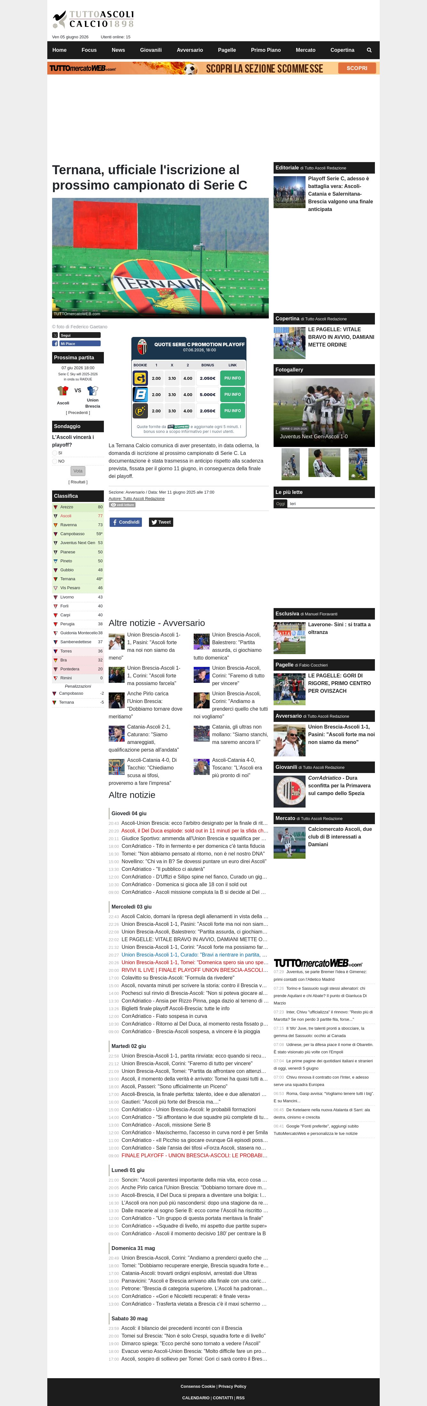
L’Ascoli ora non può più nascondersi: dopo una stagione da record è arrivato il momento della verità (235, 1203)
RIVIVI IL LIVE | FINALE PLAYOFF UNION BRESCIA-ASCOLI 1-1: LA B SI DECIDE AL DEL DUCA (234, 970)
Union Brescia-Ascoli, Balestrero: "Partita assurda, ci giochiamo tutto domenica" (212, 931)
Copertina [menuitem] (342, 50)
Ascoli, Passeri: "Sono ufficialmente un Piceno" (174, 1086)
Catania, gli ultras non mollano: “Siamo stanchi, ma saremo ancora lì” (240, 734)
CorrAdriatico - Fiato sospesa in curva (164, 1016)
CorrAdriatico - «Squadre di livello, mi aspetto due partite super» (194, 1226)
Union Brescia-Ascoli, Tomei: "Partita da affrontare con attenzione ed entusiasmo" (214, 1071)
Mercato (285, 818)
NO (61, 461)
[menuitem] (369, 50)
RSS (240, 1397)
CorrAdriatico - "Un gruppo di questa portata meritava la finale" (192, 1218)
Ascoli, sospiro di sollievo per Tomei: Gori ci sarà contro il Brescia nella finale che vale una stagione (233, 1359)
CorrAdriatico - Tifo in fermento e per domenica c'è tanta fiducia (193, 846)
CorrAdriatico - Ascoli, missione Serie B (166, 1125)
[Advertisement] (189, 573)
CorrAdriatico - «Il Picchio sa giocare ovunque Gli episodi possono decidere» (208, 1140)
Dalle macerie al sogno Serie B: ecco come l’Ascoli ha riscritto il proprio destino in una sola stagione (235, 1210)
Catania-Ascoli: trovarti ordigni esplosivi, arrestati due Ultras (189, 1273)
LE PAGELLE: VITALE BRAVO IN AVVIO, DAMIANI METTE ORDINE (200, 939)
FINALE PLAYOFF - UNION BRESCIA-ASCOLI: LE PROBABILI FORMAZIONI (211, 1155)
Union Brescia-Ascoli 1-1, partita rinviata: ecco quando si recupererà (199, 1055)
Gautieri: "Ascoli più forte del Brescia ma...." (171, 1102)
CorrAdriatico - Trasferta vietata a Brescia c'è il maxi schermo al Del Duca (205, 1304)
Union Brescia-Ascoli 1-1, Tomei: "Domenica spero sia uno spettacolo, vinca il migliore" (220, 962)
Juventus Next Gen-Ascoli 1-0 (314, 436)
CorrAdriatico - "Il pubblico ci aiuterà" (163, 869)
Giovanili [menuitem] (151, 50)
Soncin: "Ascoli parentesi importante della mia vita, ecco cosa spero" (199, 1180)
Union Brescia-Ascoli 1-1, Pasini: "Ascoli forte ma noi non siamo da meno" (205, 924)
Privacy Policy (232, 1386)
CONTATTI (223, 1397)
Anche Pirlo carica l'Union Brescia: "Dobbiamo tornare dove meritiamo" (201, 1187)
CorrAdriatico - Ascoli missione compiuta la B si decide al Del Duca (197, 892)
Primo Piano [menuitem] (266, 50)
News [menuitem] (118, 50)
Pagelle (284, 665)
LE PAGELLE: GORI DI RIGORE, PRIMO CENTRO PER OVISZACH (339, 683)
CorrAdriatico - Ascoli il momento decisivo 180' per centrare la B (194, 1233)
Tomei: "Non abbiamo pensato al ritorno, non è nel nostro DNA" (193, 853)
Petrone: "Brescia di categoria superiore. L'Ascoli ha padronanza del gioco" (206, 1288)
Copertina (287, 318)
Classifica (66, 496)
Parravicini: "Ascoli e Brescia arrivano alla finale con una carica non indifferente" (212, 1281)
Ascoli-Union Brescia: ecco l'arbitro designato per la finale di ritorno (197, 823)
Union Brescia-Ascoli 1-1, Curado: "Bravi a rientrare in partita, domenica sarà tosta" (216, 954)
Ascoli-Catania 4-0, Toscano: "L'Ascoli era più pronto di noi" (237, 767)
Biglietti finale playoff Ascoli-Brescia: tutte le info (176, 1008)
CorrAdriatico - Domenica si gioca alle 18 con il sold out (184, 884)
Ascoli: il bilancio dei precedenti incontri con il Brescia (181, 1328)
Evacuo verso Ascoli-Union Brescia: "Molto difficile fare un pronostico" (200, 1351)
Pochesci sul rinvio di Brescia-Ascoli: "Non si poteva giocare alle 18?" (200, 993)
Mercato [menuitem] (305, 50)
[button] (78, 471)
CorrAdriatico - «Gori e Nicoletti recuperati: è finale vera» (186, 1296)
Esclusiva (287, 613)
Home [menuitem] (59, 50)
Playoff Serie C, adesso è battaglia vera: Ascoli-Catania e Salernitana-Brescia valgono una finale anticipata (340, 194)
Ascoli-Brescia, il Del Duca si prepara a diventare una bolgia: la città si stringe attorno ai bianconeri (233, 1195)
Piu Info (232, 378)
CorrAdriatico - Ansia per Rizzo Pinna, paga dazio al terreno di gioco (199, 1001)
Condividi (126, 522)
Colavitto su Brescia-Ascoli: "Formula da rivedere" (178, 977)
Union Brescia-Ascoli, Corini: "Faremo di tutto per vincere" (238, 675)
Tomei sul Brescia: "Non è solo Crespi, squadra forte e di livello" (193, 1336)
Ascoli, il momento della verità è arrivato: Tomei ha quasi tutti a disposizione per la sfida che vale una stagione (245, 1079)
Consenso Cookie (198, 1386)
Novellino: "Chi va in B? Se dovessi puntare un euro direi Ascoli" (194, 861)
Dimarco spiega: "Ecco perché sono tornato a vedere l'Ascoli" (191, 1343)
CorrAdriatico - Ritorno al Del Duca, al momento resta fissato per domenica (206, 1024)
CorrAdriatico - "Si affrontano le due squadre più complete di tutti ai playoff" (206, 1117)
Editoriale (287, 167)
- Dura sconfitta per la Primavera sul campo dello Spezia (339, 785)
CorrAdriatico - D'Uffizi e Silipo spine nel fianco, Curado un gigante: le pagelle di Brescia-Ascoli (229, 876)
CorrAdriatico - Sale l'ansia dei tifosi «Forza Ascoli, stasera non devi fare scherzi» (214, 1148)
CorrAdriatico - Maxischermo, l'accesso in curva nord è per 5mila (195, 1132)
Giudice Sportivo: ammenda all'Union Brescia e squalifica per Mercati (200, 838)
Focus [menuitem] (89, 50)
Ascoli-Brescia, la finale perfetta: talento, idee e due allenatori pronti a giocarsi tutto (215, 1094)
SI (60, 452)
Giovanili (286, 767)
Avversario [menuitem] (190, 50)
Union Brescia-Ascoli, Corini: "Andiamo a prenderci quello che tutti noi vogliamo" (212, 1258)
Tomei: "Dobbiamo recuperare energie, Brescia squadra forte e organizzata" (207, 1265)
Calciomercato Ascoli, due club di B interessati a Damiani (340, 836)
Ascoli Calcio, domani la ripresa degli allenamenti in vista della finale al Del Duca (212, 916)
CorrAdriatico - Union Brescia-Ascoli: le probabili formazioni (189, 1109)
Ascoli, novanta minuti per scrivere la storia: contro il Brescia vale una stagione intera (217, 985)
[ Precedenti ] (78, 412)
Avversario (135, 492)
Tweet (161, 522)
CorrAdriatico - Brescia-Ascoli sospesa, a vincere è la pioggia (191, 1031)
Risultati (78, 482)
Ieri (293, 503)
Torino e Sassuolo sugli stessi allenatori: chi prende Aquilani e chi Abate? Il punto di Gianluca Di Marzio (320, 995)
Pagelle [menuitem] (227, 50)
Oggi (280, 503)
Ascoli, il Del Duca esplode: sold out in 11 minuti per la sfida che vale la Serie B (211, 830)
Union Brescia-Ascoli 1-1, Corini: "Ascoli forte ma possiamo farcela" (153, 675)
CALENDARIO (195, 1397)
